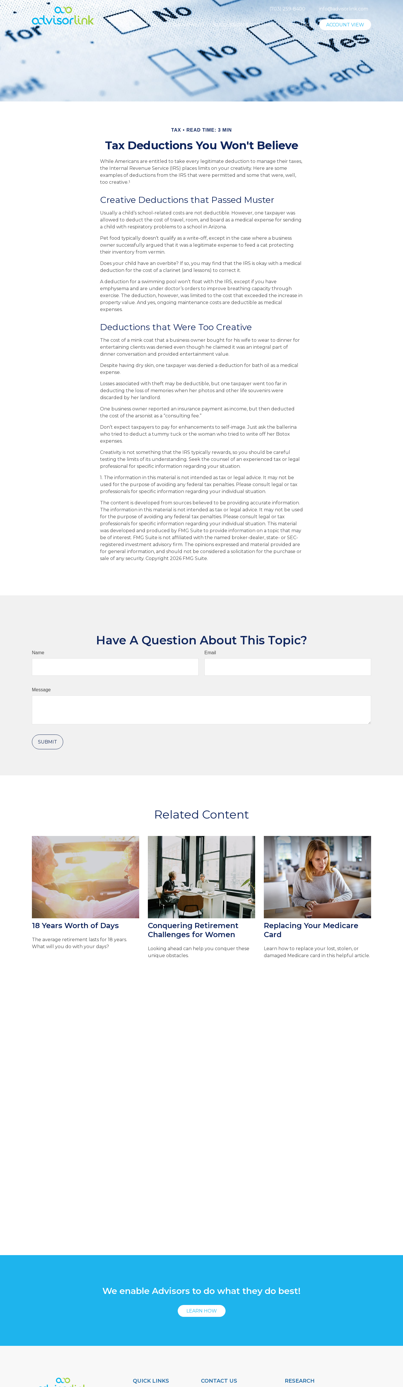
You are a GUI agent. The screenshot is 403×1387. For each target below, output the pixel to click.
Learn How (201, 1311)
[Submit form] (47, 742)
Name (38, 652)
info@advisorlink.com (343, 9)
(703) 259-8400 (287, 9)
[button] (114, 26)
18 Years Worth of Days (75, 925)
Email (210, 652)
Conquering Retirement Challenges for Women (193, 930)
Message (41, 689)
